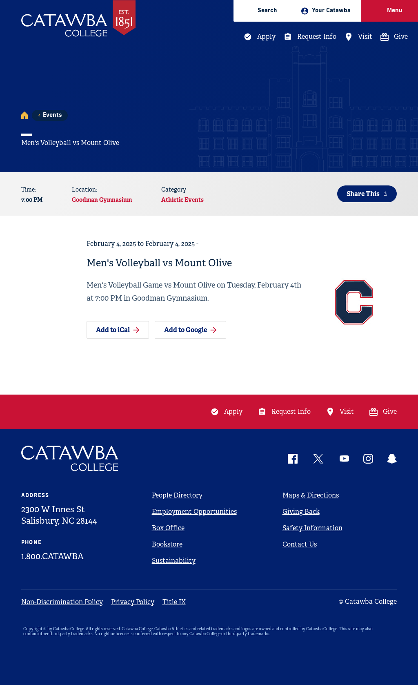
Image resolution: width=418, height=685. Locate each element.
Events (52, 115)
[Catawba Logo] (70, 458)
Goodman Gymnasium (102, 199)
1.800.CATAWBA (52, 556)
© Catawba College (367, 601)
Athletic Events (182, 199)
